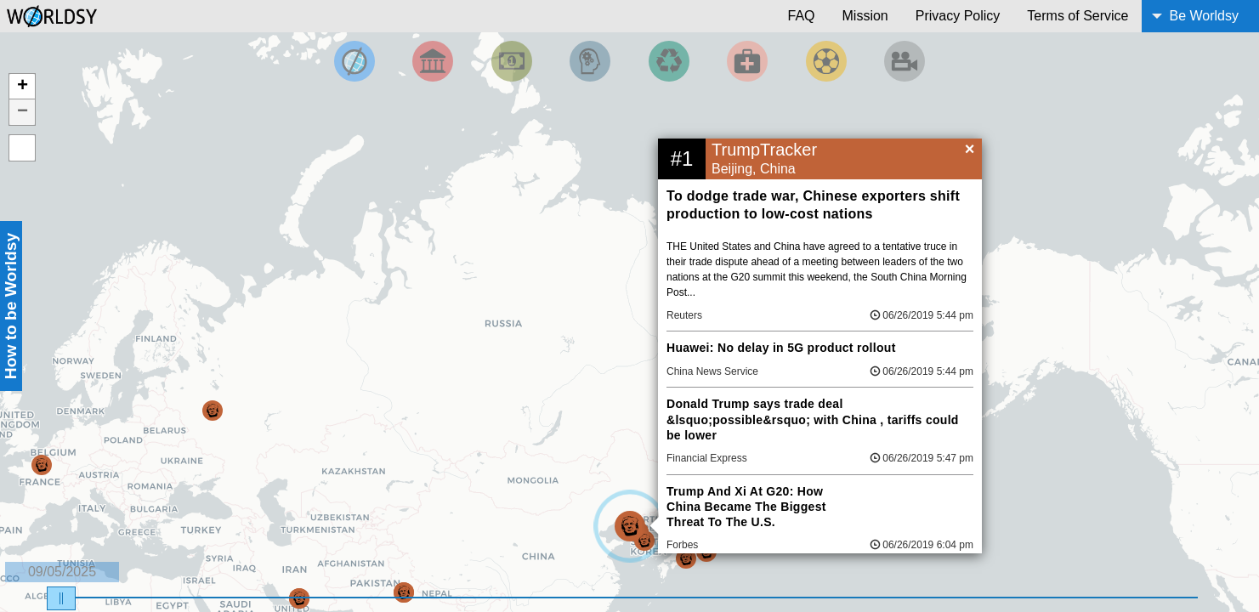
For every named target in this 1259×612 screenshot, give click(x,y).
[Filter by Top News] (354, 61)
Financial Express (706, 458)
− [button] (22, 112)
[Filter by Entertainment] (904, 61)
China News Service (712, 371)
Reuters (684, 315)
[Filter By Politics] (432, 61)
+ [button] (22, 86)
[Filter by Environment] (669, 61)
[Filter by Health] (747, 61)
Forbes (682, 545)
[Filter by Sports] (826, 61)
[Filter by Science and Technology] (590, 61)
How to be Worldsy (11, 306)
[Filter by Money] (511, 61)
